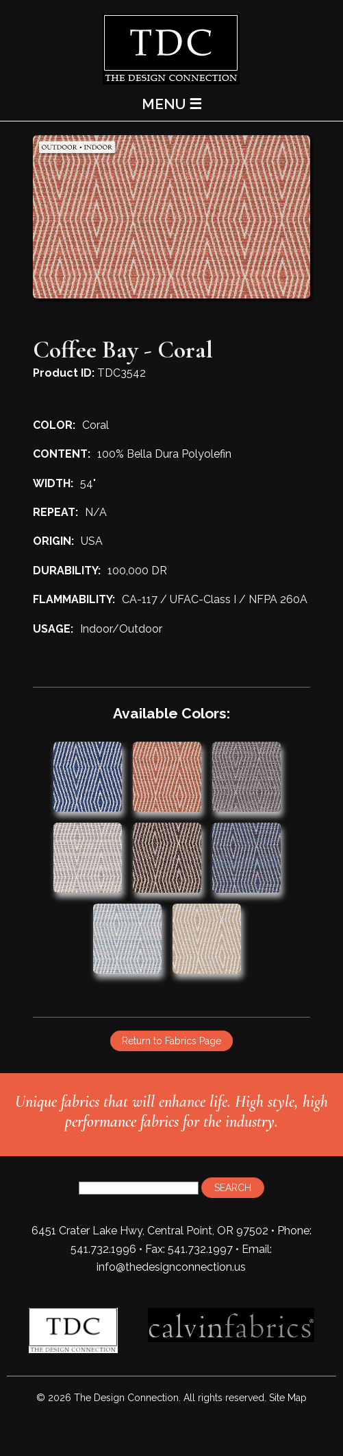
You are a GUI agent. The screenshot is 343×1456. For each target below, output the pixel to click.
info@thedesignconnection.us (171, 1266)
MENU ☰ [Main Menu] (172, 104)
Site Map (288, 1397)
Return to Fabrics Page (171, 1040)
